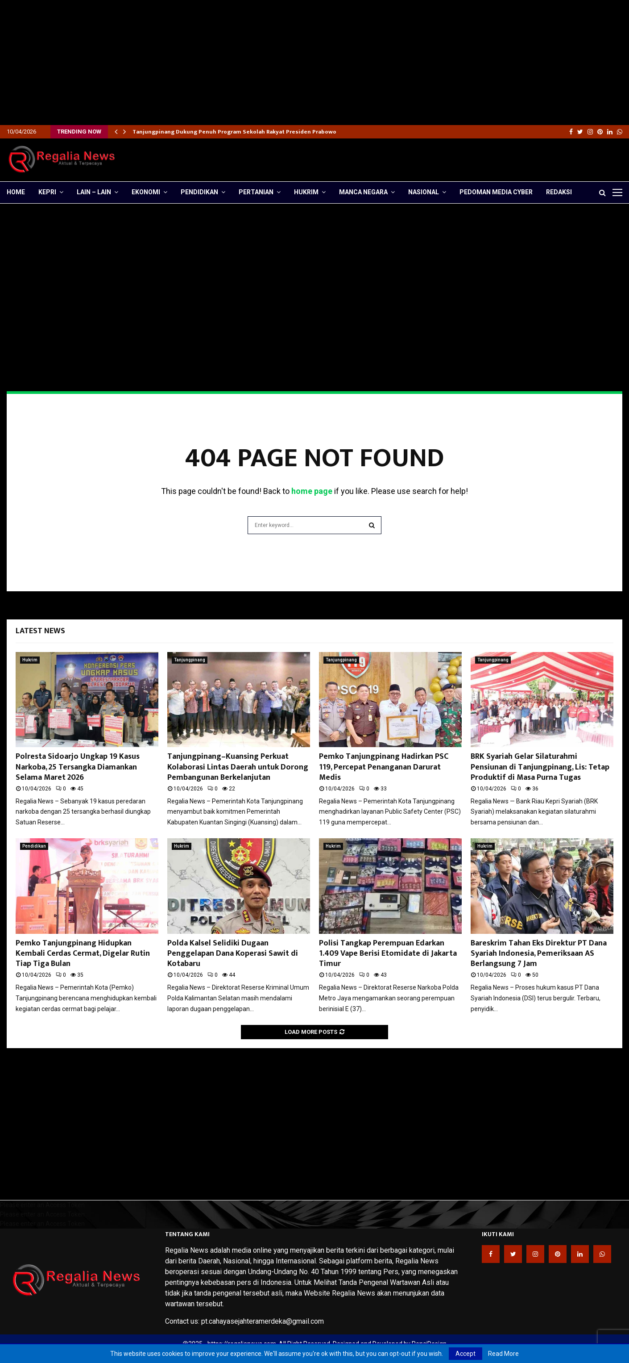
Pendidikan (199, 192)
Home (16, 192)
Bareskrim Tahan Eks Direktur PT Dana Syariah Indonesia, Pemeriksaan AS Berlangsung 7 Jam (539, 954)
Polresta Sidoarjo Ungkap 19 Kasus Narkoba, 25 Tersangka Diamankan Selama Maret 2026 (78, 767)
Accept (465, 1353)
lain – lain (94, 192)
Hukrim (306, 192)
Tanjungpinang (189, 659)
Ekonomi (146, 192)
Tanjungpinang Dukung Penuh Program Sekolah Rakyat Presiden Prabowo (234, 132)
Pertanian (256, 192)
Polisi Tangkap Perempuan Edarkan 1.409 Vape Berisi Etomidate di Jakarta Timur (388, 954)
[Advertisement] (267, 62)
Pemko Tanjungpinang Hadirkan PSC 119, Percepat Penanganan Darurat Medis (383, 767)
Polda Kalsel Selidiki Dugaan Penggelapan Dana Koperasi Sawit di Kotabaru (232, 954)
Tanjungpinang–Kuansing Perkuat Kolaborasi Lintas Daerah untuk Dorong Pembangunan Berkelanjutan (237, 767)
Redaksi (559, 192)
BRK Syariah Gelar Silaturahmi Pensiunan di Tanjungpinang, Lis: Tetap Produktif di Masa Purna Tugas (540, 767)
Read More (503, 1353)
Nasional (423, 192)
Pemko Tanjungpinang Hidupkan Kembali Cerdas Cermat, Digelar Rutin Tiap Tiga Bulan (83, 954)
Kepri (47, 192)
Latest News (40, 631)
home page (311, 491)
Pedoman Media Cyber (496, 192)
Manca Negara (363, 192)
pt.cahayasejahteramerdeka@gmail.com (262, 1321)
